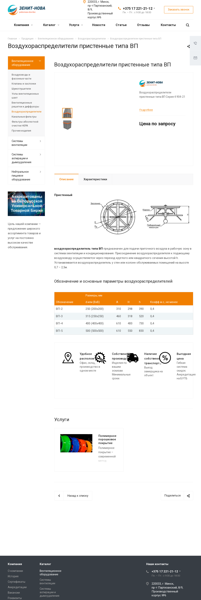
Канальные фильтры (24, 116)
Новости (98, 25)
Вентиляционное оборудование (22, 62)
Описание (66, 179)
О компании (15, 570)
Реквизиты (15, 598)
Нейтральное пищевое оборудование (21, 175)
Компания (23, 25)
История (13, 576)
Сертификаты (16, 581)
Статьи (121, 25)
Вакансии (14, 592)
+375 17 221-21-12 (137, 8)
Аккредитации (17, 587)
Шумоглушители (21, 88)
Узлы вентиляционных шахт (25, 95)
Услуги (76, 25)
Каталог (51, 25)
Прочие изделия (21, 130)
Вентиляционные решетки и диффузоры (25, 104)
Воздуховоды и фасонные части (21, 76)
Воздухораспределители (26, 111)
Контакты (168, 25)
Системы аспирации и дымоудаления (21, 158)
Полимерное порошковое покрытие (107, 439)
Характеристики (95, 179)
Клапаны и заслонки (24, 83)
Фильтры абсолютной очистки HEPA (25, 123)
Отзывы (143, 25)
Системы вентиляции (19, 142)
